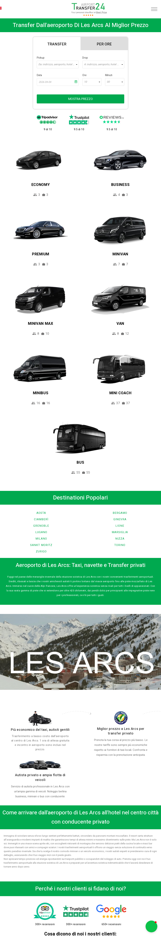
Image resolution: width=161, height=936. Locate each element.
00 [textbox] (108, 82)
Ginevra (119, 519)
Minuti (108, 75)
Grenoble (41, 526)
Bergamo (120, 513)
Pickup (40, 58)
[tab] (56, 43)
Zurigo (41, 551)
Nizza (119, 539)
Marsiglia (120, 532)
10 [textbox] (85, 82)
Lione (119, 526)
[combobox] (58, 64)
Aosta (41, 513)
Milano (41, 539)
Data (39, 75)
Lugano (41, 532)
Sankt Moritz (41, 545)
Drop (85, 58)
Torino (119, 545)
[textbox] (57, 64)
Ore (84, 75)
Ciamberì (41, 519)
